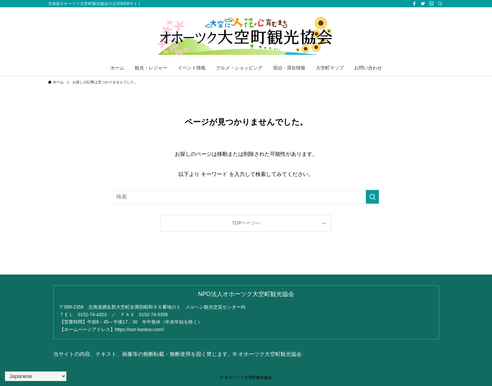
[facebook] (414, 3)
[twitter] (423, 3)
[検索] (440, 3)
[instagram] (431, 3)
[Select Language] (35, 376)
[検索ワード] (246, 197)
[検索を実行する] (372, 197)
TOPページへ (246, 223)
